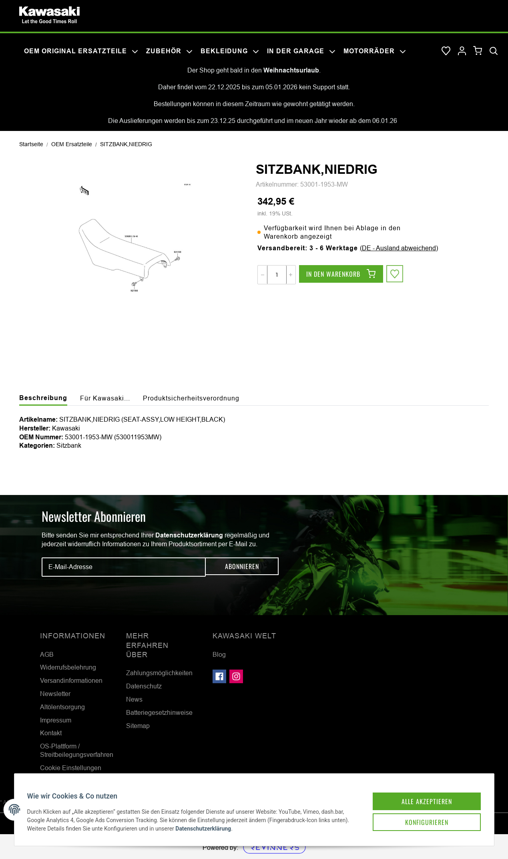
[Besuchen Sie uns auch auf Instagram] (236, 676)
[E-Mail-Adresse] (124, 567)
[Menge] (277, 275)
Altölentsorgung (62, 706)
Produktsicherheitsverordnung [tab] (191, 398)
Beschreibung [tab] (43, 398)
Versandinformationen (71, 680)
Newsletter (55, 693)
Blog (219, 654)
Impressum (55, 720)
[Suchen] (493, 51)
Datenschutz (144, 686)
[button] (462, 51)
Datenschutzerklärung (189, 535)
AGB (47, 654)
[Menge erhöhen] (290, 275)
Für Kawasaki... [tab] (105, 398)
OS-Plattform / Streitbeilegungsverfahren (76, 750)
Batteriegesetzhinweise (159, 712)
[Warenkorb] (477, 51)
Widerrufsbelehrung (68, 667)
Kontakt (51, 732)
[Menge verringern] (262, 275)
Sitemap (138, 725)
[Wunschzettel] (446, 51)
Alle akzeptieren (416, 789)
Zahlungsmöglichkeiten (159, 672)
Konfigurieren (416, 812)
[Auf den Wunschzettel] (396, 274)
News (134, 699)
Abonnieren (242, 567)
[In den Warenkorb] (341, 274)
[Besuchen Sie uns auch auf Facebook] (219, 676)
